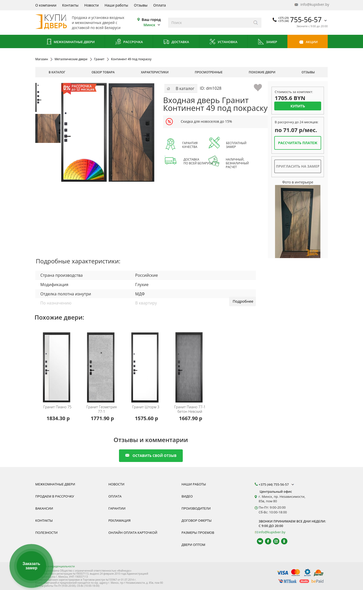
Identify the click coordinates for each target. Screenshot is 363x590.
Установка (223, 42)
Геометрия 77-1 (101, 409)
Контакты (70, 5)
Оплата (159, 5)
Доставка (176, 42)
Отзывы (140, 5)
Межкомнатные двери (70, 42)
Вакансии (44, 508)
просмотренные (209, 72)
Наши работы (116, 5)
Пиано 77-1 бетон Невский (189, 409)
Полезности (46, 532)
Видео (187, 496)
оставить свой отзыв (150, 455)
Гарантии (117, 508)
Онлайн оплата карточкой (132, 532)
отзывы (308, 72)
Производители (196, 508)
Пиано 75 (57, 407)
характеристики (155, 72)
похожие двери (262, 72)
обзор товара (103, 72)
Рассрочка (129, 42)
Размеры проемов (198, 532)
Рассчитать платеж (297, 142)
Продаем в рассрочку (54, 496)
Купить (297, 106)
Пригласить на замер (297, 166)
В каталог (57, 72)
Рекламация (119, 520)
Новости (91, 5)
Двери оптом (193, 544)
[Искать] (255, 23)
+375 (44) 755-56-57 (277, 484)
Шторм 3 (145, 407)
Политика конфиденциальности (55, 566)
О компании (45, 5)
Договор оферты (196, 520)
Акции (307, 42)
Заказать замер (31, 566)
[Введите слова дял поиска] (209, 23)
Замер (267, 42)
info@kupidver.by (311, 4)
